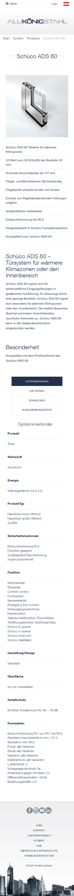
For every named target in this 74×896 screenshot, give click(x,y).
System (18, 38)
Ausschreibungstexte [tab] (37, 409)
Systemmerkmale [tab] (37, 381)
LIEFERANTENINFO (39, 835)
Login (55, 3)
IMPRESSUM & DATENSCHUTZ (39, 850)
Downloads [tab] (37, 400)
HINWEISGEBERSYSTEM (39, 855)
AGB (39, 845)
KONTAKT (39, 830)
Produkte (33, 38)
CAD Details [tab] (36, 390)
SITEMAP (39, 840)
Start (6, 38)
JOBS (39, 825)
